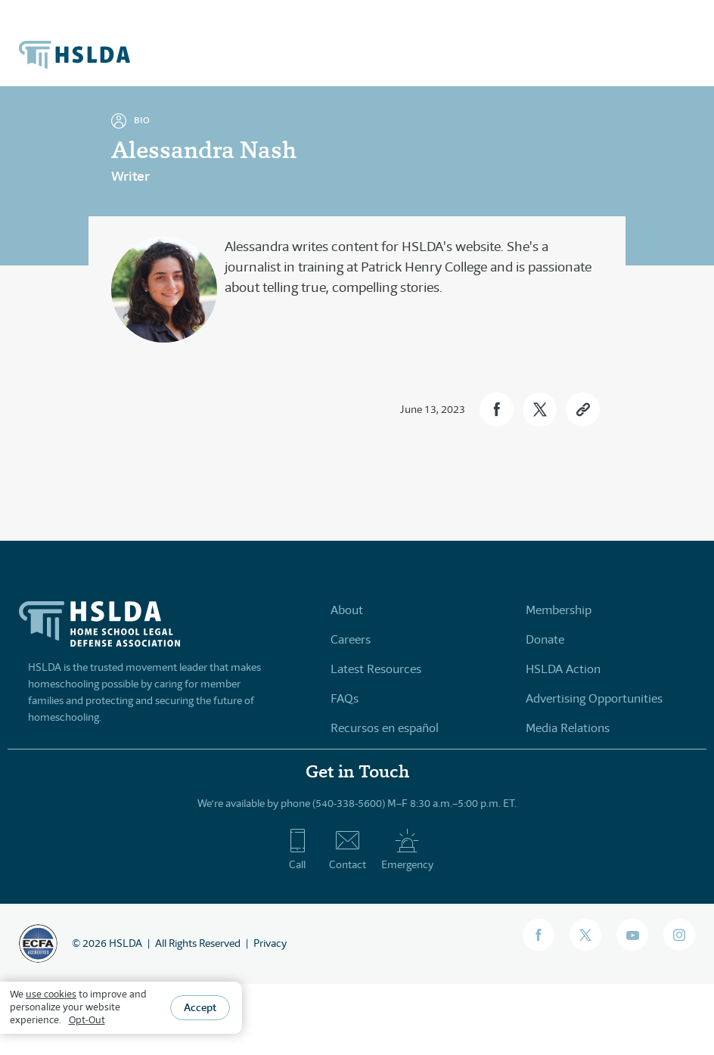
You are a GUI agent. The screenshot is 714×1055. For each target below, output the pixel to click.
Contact (347, 849)
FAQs (345, 698)
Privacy (270, 943)
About (347, 610)
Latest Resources (376, 669)
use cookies (51, 994)
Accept (200, 1007)
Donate (545, 639)
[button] (497, 410)
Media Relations (568, 728)
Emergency (407, 849)
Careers (351, 639)
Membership (558, 610)
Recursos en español (385, 728)
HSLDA (125, 943)
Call (297, 849)
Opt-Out (87, 1019)
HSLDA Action (563, 669)
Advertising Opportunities (594, 698)
